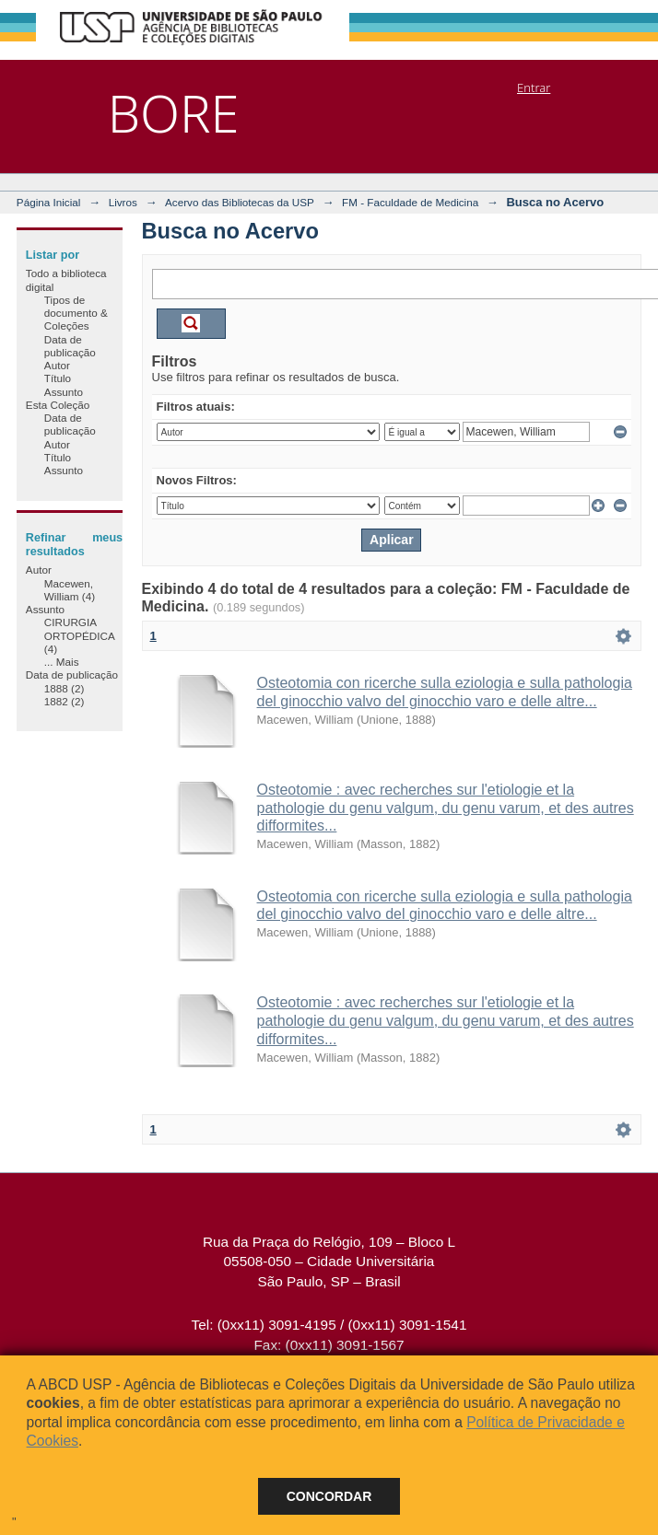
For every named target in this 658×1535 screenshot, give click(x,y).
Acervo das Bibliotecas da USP (239, 202)
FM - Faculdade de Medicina (410, 202)
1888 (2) (64, 688)
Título (57, 378)
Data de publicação (70, 345)
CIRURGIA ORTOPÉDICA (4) (79, 635)
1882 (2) (64, 701)
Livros (123, 202)
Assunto (63, 392)
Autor (57, 365)
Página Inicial (49, 202)
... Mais (61, 662)
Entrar (533, 87)
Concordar (329, 1496)
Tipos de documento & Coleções (76, 313)
